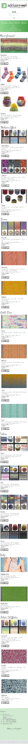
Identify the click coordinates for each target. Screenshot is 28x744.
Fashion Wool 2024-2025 (14, 30)
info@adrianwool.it (14, 15)
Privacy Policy (24, 742)
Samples (13, 27)
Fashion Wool (13, 28)
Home (13, 25)
